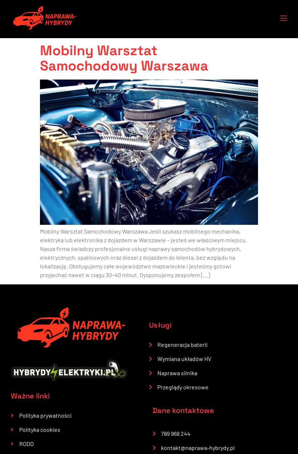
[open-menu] (279, 19)
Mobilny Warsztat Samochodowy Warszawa (124, 58)
